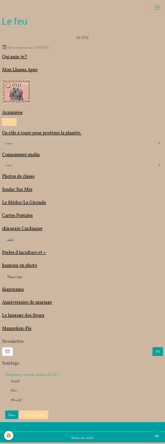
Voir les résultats (33, 414)
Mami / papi (14, 276)
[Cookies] (8, 435)
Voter (11, 414)
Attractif (16, 400)
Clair (14, 390)
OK (158, 351)
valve (10, 239)
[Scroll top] (157, 436)
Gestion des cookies (82, 437)
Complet (15, 381)
